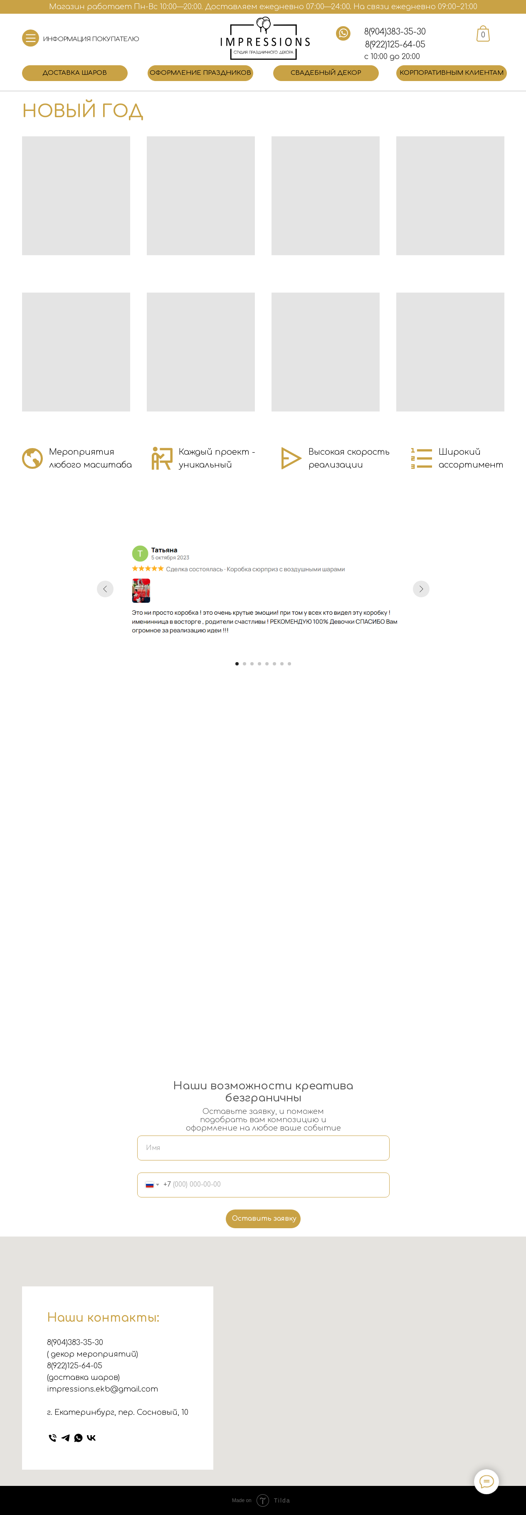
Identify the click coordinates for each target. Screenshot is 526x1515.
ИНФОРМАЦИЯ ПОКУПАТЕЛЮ (91, 39)
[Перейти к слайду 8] (289, 663)
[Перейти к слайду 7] (282, 663)
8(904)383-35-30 (395, 32)
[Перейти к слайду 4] (259, 663)
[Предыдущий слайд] (105, 589)
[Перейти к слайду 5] (267, 663)
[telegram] (65, 1438)
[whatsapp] (78, 1438)
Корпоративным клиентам (452, 72)
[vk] (91, 1438)
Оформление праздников (200, 72)
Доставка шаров (74, 72)
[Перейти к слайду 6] (274, 663)
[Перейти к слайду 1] (237, 663)
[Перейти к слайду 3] (252, 663)
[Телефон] (52, 1438)
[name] (263, 1148)
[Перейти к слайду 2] (244, 663)
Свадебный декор (326, 72)
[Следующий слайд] (421, 589)
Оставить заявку (264, 1218)
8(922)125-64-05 (395, 44)
